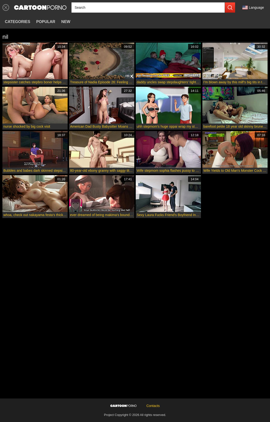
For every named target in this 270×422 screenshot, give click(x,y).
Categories (17, 22)
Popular (45, 22)
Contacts (153, 406)
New (65, 22)
